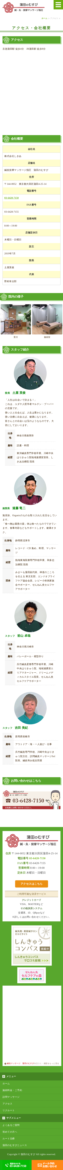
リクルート (9, 1110)
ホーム (44, 18)
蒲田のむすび (28, 1154)
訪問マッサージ (11, 1097)
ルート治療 (9, 1138)
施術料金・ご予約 (12, 1090)
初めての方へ (10, 1132)
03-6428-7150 (11, 198)
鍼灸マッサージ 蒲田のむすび (19, 1063)
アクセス (7, 1104)
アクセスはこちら (31, 883)
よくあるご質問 (11, 1125)
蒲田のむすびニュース (15, 1145)
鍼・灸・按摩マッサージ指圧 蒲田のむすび (24, 8)
